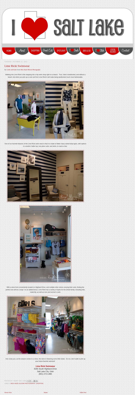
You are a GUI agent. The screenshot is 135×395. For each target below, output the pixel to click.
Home (46, 392)
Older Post (83, 392)
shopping (40, 383)
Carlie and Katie (12, 70)
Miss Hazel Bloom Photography (30, 70)
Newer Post (8, 392)
